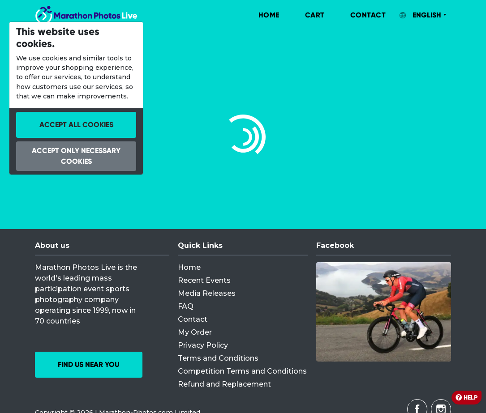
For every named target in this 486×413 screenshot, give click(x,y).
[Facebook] (383, 312)
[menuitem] (260, 15)
